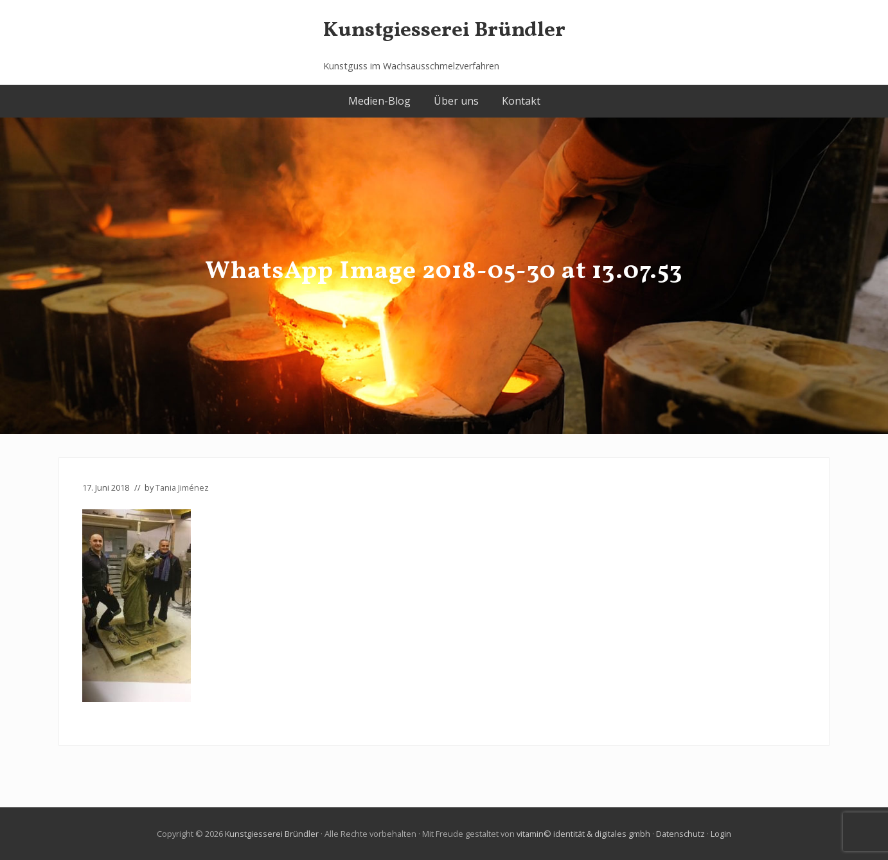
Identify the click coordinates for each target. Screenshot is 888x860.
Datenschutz (680, 833)
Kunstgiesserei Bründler (444, 30)
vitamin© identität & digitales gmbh (583, 833)
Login (721, 833)
